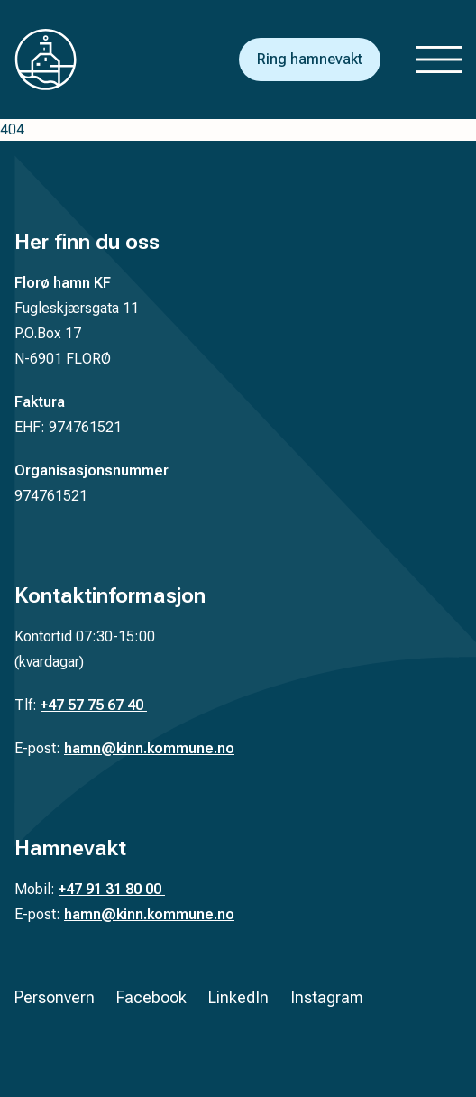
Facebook (151, 997)
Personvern (54, 997)
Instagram (326, 997)
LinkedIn (238, 997)
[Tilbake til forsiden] (59, 59)
